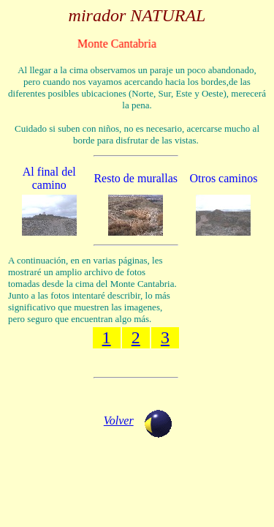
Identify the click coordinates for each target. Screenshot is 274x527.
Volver (119, 420)
